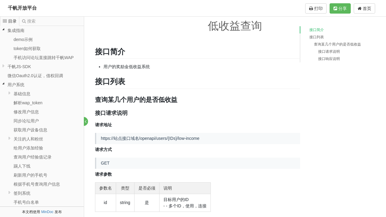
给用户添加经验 (28, 148)
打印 (316, 8)
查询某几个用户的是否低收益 (337, 44)
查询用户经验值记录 (33, 157)
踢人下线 (22, 166)
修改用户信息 (26, 111)
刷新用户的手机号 (30, 175)
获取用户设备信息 (30, 129)
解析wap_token (28, 102)
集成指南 (16, 30)
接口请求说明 (329, 51)
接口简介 (316, 30)
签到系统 (22, 193)
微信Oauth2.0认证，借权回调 (35, 75)
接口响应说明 (329, 59)
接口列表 (316, 37)
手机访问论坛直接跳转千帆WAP (44, 57)
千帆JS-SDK (19, 66)
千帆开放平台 (22, 8)
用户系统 (16, 84)
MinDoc (47, 212)
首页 (364, 8)
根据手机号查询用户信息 (37, 184)
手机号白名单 (26, 202)
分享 (340, 8)
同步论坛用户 (26, 120)
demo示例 (23, 39)
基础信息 (22, 93)
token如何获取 (27, 48)
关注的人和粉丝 (28, 139)
